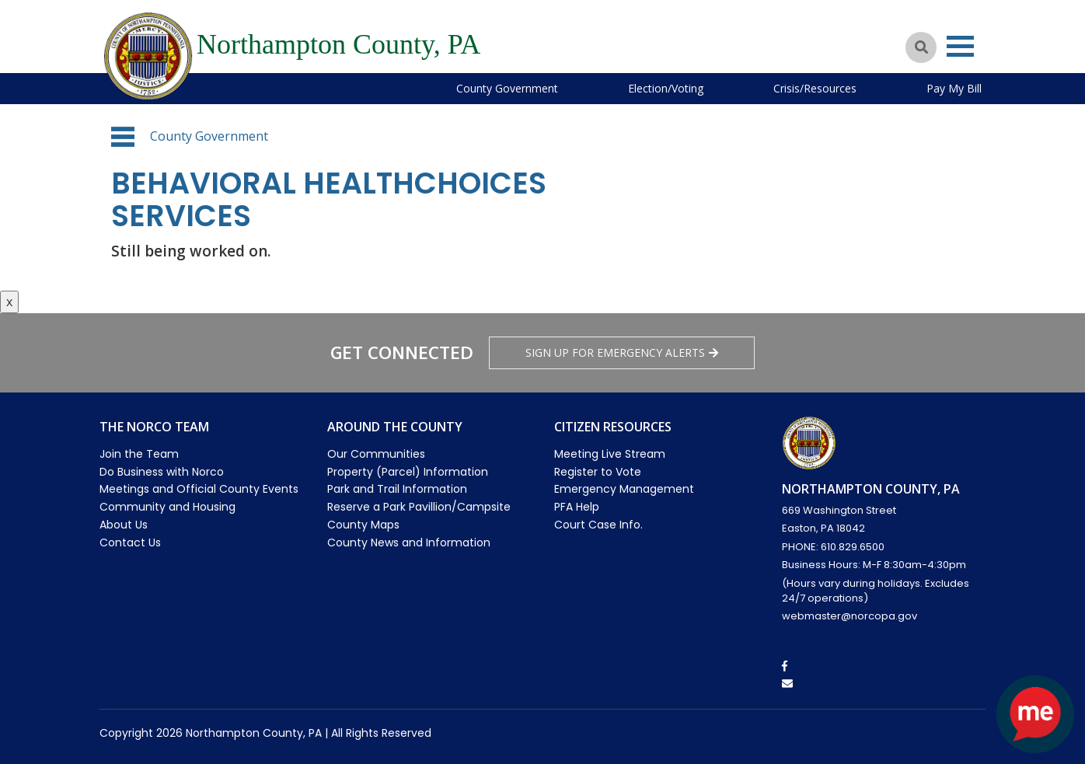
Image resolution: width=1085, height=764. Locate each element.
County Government (507, 88)
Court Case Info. (598, 524)
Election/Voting (665, 88)
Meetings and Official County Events (198, 489)
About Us (123, 524)
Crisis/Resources (814, 88)
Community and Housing (167, 507)
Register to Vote (597, 472)
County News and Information (408, 542)
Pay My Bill (954, 88)
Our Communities (376, 454)
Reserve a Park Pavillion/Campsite (419, 507)
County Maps (363, 524)
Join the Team (139, 454)
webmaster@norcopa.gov (849, 616)
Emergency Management (624, 489)
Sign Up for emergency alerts (621, 352)
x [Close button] (9, 301)
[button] (122, 136)
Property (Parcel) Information (407, 472)
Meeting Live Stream (609, 454)
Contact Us (130, 542)
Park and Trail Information (397, 489)
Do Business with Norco (161, 472)
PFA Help (576, 507)
